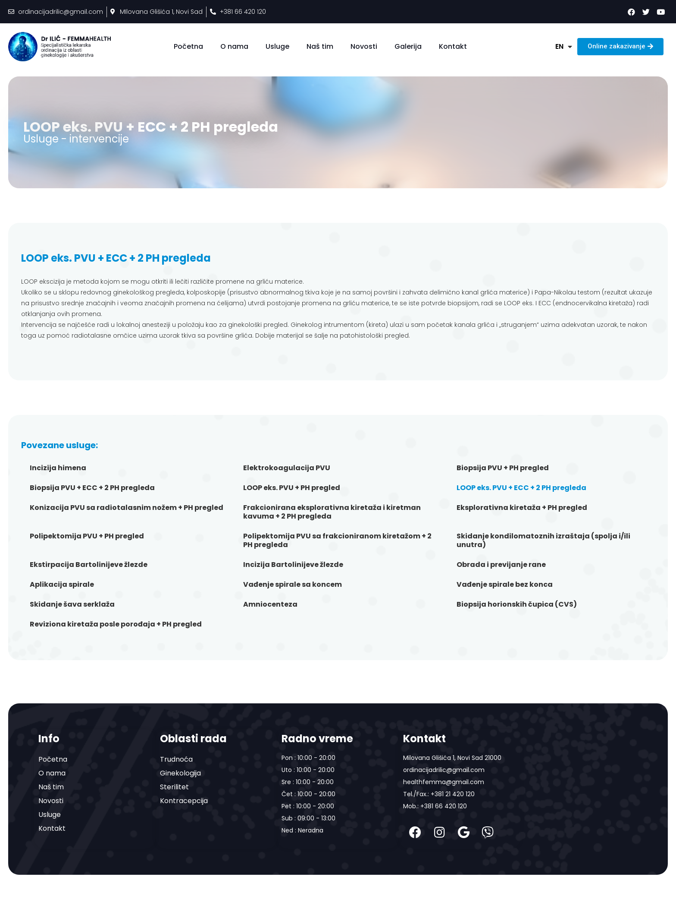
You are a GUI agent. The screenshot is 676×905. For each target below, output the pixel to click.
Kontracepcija (184, 801)
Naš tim (320, 46)
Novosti (364, 46)
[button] (620, 46)
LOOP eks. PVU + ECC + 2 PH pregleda (521, 488)
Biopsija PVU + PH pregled (503, 468)
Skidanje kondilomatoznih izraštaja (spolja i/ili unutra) (543, 540)
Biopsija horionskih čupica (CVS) (517, 604)
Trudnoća (176, 759)
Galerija (408, 46)
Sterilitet (174, 787)
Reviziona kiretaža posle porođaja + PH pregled (116, 624)
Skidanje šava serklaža (72, 604)
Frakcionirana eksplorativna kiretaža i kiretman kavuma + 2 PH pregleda (332, 512)
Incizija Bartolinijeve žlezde (293, 565)
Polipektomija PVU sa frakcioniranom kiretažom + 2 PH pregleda (337, 540)
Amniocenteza (270, 604)
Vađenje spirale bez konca (505, 584)
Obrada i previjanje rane (501, 565)
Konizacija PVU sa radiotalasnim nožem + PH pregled (126, 508)
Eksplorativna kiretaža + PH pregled (522, 508)
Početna (188, 46)
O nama (234, 46)
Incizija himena (58, 468)
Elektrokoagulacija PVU (286, 468)
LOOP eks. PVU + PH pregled (291, 488)
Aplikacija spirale (62, 584)
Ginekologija (180, 773)
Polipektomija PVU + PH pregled (87, 536)
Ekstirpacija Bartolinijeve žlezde (88, 565)
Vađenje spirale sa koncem (292, 584)
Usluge (277, 46)
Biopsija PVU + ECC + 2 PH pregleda (92, 488)
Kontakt (453, 46)
